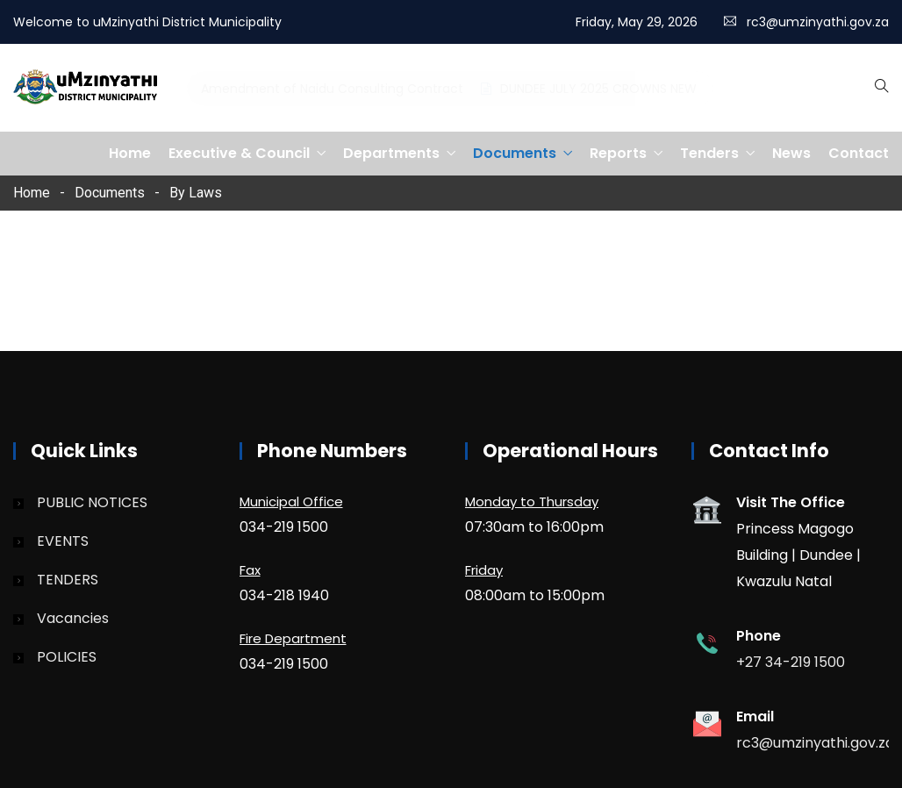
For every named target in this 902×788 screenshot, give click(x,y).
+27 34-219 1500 (790, 662)
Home (130, 153)
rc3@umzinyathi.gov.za (818, 22)
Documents (514, 153)
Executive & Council (239, 153)
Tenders (709, 153)
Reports (618, 153)
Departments (391, 153)
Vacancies (73, 618)
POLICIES (67, 657)
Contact (858, 153)
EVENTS (63, 541)
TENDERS (67, 580)
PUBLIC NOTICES (92, 502)
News (791, 153)
